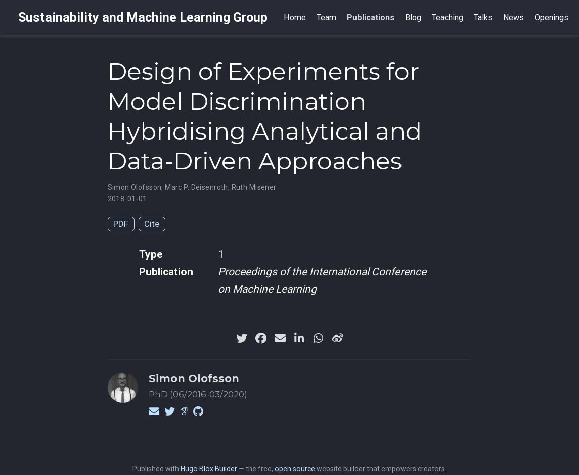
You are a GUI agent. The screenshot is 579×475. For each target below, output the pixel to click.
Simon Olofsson (135, 187)
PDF (120, 224)
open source (295, 469)
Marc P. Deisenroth (196, 187)
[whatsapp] (318, 338)
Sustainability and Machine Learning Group (143, 17)
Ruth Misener (254, 187)
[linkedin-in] (299, 338)
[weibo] (337, 338)
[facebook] (261, 338)
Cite (151, 224)
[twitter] (241, 338)
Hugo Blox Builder (209, 469)
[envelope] (280, 338)
